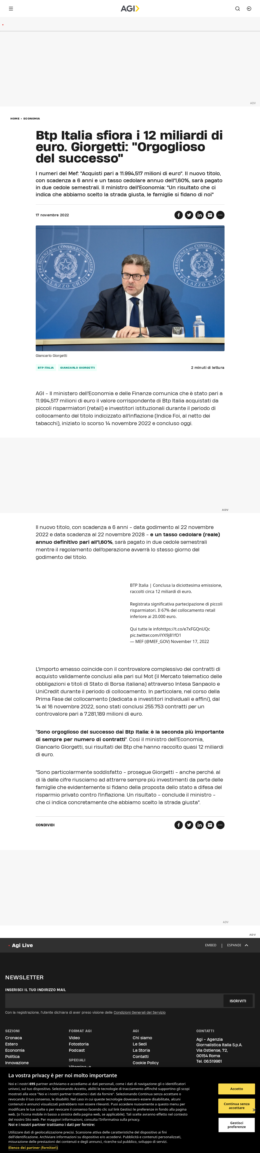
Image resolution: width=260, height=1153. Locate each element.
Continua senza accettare (237, 1105)
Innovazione (17, 1062)
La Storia (141, 1050)
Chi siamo (142, 1037)
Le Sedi (140, 1044)
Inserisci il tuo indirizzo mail (35, 989)
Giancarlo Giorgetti (77, 367)
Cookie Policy (146, 1062)
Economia (31, 118)
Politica (12, 1056)
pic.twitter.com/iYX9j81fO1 (156, 635)
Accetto (236, 1088)
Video (74, 1037)
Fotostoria (79, 1044)
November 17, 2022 (190, 641)
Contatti (141, 1056)
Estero (11, 1044)
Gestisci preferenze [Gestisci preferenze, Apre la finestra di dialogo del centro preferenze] (237, 1124)
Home (15, 118)
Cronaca (13, 1037)
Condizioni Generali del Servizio (140, 1012)
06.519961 (213, 1061)
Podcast (77, 1050)
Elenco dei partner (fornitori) (33, 1147)
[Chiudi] (254, 1110)
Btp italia (46, 367)
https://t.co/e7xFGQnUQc (185, 629)
